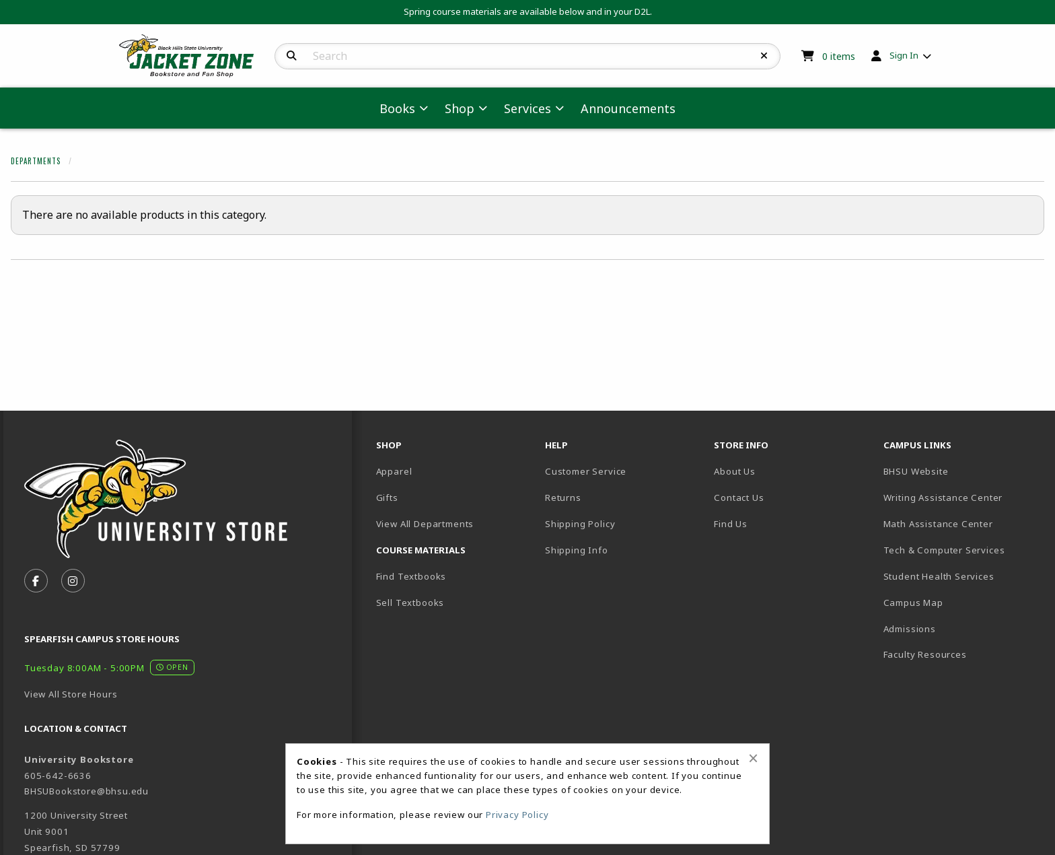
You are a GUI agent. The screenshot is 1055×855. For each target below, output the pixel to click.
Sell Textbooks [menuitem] (410, 602)
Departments (36, 161)
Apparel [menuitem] (394, 471)
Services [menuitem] (527, 108)
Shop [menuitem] (459, 108)
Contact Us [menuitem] (739, 497)
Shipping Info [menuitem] (576, 550)
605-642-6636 (58, 776)
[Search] (291, 55)
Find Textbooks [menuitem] (411, 576)
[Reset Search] (764, 55)
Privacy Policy (517, 815)
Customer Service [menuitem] (585, 471)
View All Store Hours (71, 694)
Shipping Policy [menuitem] (580, 524)
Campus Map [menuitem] (913, 602)
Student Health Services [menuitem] (938, 576)
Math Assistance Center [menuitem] (938, 524)
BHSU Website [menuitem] (916, 471)
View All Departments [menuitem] (425, 524)
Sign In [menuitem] (903, 55)
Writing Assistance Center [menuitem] (943, 497)
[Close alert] (753, 758)
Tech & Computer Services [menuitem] (944, 550)
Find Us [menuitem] (731, 524)
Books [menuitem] (397, 108)
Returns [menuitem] (563, 497)
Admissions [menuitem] (909, 629)
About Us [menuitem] (735, 471)
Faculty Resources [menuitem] (925, 654)
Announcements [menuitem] (628, 108)
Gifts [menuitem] (387, 497)
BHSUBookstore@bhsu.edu (86, 791)
